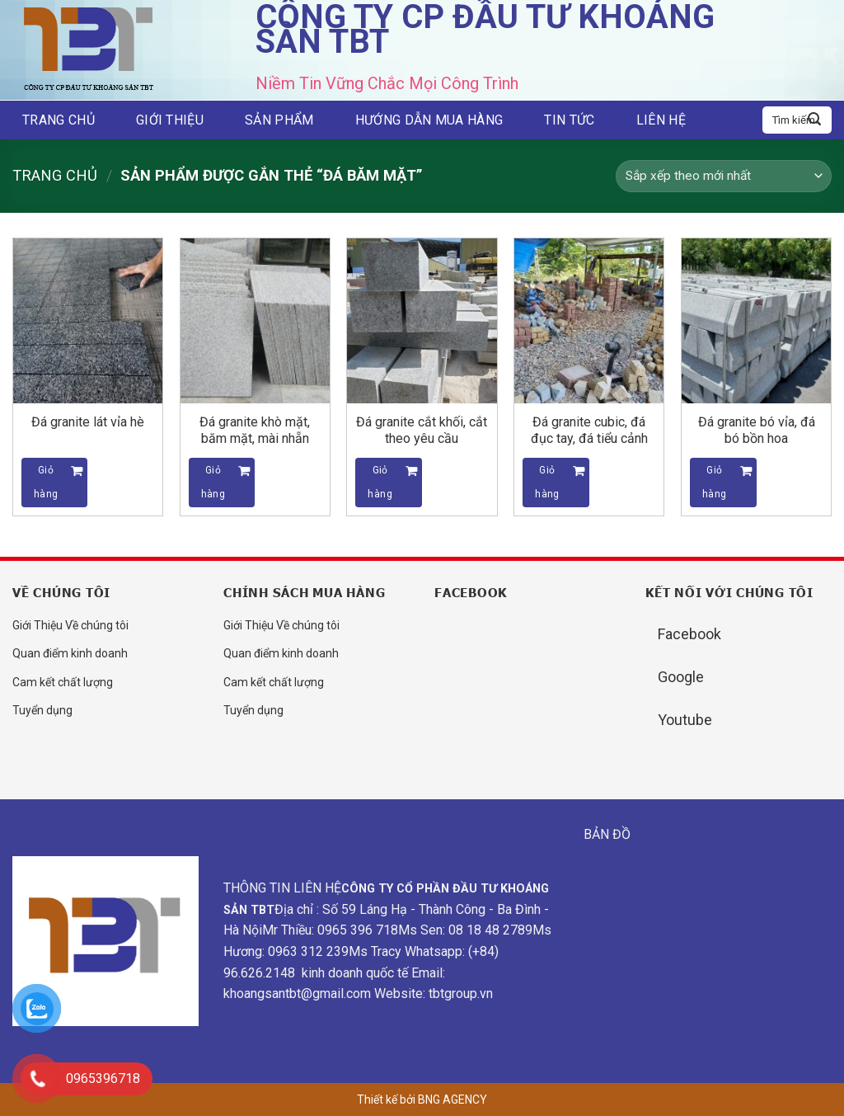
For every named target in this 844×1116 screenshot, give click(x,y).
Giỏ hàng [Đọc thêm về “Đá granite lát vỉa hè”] (46, 482)
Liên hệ (661, 120)
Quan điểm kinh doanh (70, 653)
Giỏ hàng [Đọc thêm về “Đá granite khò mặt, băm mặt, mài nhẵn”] (213, 482)
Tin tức (569, 120)
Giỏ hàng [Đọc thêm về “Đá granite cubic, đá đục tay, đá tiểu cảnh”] (547, 482)
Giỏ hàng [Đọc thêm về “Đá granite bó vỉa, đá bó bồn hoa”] (714, 482)
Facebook (689, 634)
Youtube (685, 719)
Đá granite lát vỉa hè (87, 422)
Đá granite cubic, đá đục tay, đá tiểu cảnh (589, 430)
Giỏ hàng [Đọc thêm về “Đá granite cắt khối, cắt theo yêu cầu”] (380, 482)
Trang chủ (58, 120)
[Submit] (814, 120)
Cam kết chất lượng (62, 682)
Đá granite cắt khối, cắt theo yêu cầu (421, 430)
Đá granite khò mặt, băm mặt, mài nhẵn (254, 430)
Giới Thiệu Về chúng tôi (70, 625)
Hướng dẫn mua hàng (429, 120)
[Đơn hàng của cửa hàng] (724, 176)
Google (681, 676)
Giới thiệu (170, 120)
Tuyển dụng (42, 710)
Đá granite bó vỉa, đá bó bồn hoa (756, 430)
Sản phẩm (279, 120)
